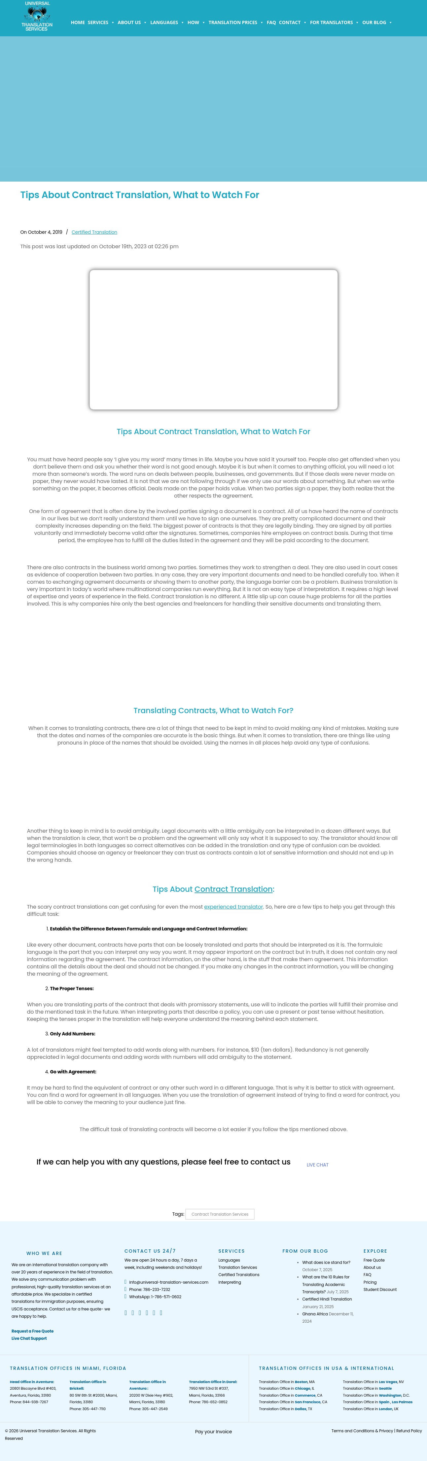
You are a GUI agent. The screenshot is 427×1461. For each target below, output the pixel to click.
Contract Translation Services (220, 1214)
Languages (167, 22)
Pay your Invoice (213, 1431)
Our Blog (377, 22)
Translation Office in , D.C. (376, 1395)
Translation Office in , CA (290, 1395)
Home (78, 22)
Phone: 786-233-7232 (147, 1289)
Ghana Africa (315, 1314)
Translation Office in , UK (371, 1408)
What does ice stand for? (326, 1262)
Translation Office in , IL (286, 1388)
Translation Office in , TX (285, 1408)
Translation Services (237, 1267)
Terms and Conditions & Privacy (362, 1431)
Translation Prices (236, 22)
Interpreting (229, 1282)
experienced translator (233, 907)
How (197, 22)
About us (133, 22)
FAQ (271, 22)
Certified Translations (238, 1274)
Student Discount (380, 1289)
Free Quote (374, 1260)
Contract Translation (233, 889)
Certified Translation (94, 232)
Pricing (370, 1282)
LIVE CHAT (318, 1165)
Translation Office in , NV (373, 1381)
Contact (293, 22)
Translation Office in (367, 1388)
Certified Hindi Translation (327, 1299)
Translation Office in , (378, 1402)
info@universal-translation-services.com (166, 1282)
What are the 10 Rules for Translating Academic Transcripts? (325, 1284)
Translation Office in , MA (287, 1381)
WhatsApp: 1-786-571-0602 (153, 1297)
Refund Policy (409, 1431)
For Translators (334, 22)
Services (101, 22)
